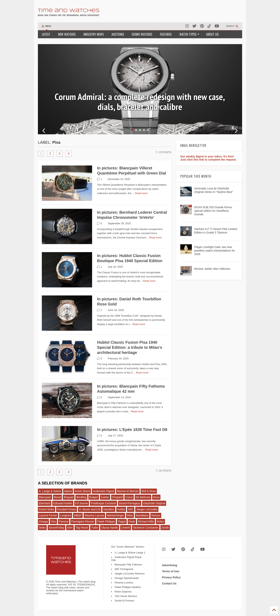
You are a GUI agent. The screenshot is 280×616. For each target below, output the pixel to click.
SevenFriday (56, 527)
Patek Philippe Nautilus (128, 587)
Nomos (155, 515)
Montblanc (142, 515)
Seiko (42, 527)
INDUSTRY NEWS (93, 34)
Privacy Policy (171, 577)
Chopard (117, 497)
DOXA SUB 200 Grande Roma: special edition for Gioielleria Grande (213, 211)
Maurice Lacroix (94, 515)
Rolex (160, 521)
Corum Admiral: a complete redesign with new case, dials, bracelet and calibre (140, 102)
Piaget (122, 521)
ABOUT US (212, 34)
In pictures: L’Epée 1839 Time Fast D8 (132, 429)
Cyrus (129, 497)
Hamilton (108, 509)
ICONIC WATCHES (142, 34)
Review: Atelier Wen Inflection (212, 268)
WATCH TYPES (189, 34)
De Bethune (143, 497)
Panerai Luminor (124, 582)
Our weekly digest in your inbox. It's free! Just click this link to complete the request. (208, 158)
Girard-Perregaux (129, 503)
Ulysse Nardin (109, 527)
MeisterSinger (115, 515)
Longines (65, 515)
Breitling (81, 497)
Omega (43, 521)
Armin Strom (82, 491)
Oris (53, 521)
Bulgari (93, 497)
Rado (132, 521)
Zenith (165, 527)
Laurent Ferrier (48, 515)
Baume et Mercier (128, 491)
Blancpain (45, 497)
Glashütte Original (154, 503)
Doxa (156, 497)
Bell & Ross (149, 491)
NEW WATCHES (67, 34)
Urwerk (125, 527)
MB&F (78, 515)
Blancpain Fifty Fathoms (128, 564)
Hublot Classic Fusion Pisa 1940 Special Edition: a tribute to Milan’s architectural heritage (129, 347)
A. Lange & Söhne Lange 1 (130, 552)
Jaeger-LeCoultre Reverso (130, 573)
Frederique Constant (103, 503)
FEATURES (166, 34)
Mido (130, 515)
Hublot (121, 509)
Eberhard (44, 503)
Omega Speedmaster (127, 578)
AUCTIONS (118, 34)
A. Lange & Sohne (50, 491)
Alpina (68, 491)
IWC (130, 509)
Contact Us (169, 583)
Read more (141, 193)
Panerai (63, 521)
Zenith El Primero (124, 600)
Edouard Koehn (62, 503)
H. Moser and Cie (89, 509)
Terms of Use (170, 571)
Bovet (57, 497)
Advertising (169, 565)
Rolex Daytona (123, 591)
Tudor (94, 527)
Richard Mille (146, 521)
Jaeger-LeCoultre (146, 509)
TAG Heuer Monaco (126, 596)
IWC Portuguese (124, 569)
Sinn (70, 527)
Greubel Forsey (66, 509)
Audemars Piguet (103, 491)
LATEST (46, 34)
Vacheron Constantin (145, 527)
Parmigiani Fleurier (82, 521)
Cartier (105, 497)
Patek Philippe (106, 521)
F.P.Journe (81, 503)
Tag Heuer (82, 527)
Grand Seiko (46, 509)
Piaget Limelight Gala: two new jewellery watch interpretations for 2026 (214, 250)
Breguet (68, 497)
